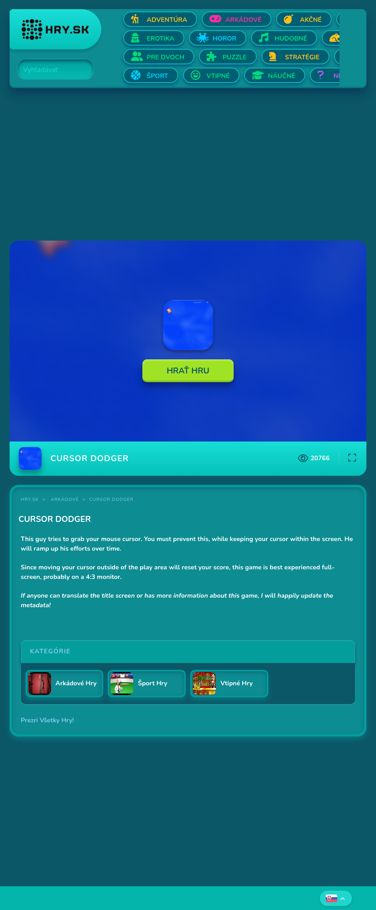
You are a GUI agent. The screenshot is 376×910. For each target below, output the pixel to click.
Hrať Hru (188, 370)
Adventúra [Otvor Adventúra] (167, 20)
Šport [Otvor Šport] (157, 76)
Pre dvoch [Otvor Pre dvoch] (165, 57)
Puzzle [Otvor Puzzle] (235, 57)
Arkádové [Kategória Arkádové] (65, 499)
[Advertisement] (188, 165)
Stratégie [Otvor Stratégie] (302, 57)
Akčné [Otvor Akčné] (311, 20)
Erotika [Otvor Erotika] (160, 38)
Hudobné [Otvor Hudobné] (291, 38)
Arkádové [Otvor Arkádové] (243, 20)
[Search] (50, 69)
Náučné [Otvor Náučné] (281, 76)
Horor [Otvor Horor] (224, 38)
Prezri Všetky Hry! (47, 720)
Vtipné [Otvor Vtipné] (218, 76)
